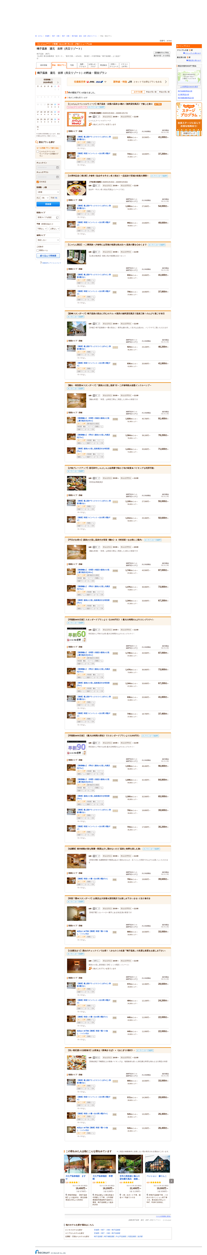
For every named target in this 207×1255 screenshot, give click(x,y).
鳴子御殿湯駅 (109, 1236)
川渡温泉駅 (132, 1236)
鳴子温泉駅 (116, 1230)
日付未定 (41, 182)
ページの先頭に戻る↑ (163, 1216)
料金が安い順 (151, 92)
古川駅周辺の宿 (183, 94)
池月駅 (140, 1236)
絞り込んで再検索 (48, 256)
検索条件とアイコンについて (50, 263)
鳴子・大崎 (55, 36)
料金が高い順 (164, 92)
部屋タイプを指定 (45, 217)
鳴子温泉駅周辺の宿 (185, 91)
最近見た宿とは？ (194, 60)
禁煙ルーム (42, 250)
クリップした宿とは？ (193, 53)
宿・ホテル (38, 36)
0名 (56, 198)
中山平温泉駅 (121, 1236)
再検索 (48, 204)
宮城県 (47, 36)
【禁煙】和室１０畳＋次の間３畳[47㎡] (92, 879)
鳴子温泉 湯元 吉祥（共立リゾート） (85, 36)
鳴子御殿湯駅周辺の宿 (186, 98)
